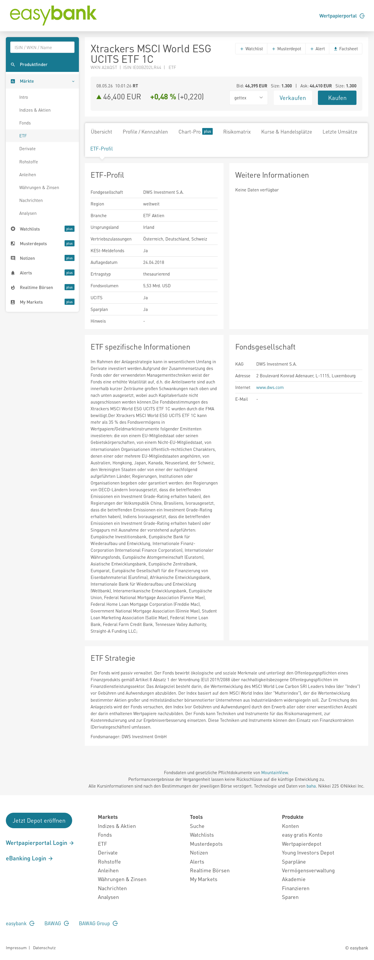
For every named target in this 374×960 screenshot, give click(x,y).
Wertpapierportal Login (40, 842)
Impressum (16, 947)
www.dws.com (270, 387)
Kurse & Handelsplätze (286, 131)
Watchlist (251, 48)
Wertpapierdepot (301, 843)
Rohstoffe (28, 162)
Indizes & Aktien (35, 110)
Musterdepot (286, 48)
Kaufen (337, 97)
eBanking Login (29, 858)
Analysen (28, 213)
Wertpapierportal (342, 15)
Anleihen (27, 174)
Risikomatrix (237, 131)
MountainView (274, 772)
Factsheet (345, 48)
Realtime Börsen (210, 870)
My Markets (203, 879)
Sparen (290, 896)
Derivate (27, 148)
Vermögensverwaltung (308, 870)
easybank (20, 923)
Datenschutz (44, 947)
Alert (317, 48)
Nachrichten (31, 200)
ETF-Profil (101, 148)
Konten (290, 825)
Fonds (25, 123)
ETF (23, 136)
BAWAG (56, 923)
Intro (23, 97)
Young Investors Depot (308, 852)
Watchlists (202, 834)
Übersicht (101, 131)
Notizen (199, 852)
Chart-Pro (196, 131)
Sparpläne (294, 861)
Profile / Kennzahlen (145, 131)
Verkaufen (293, 97)
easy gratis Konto (302, 834)
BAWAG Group (98, 923)
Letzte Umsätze (340, 131)
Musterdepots (206, 843)
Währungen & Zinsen (39, 187)
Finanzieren (295, 888)
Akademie (294, 879)
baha (311, 786)
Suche (197, 825)
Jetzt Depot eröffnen (39, 820)
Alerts (197, 861)
